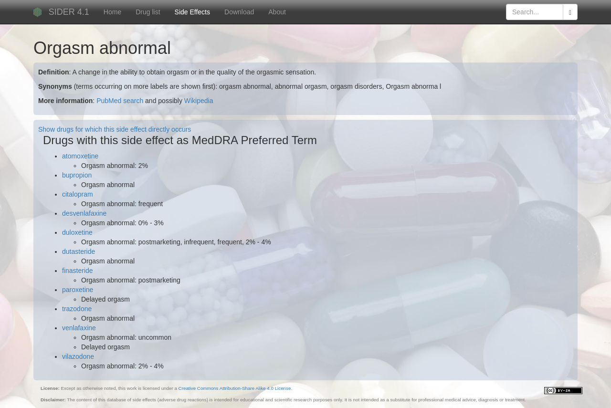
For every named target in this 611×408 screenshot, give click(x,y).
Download (239, 12)
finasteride (77, 270)
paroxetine (77, 289)
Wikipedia (198, 101)
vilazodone (78, 356)
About (277, 12)
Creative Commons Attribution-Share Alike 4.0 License (235, 388)
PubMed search (119, 101)
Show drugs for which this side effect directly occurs (114, 129)
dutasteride (78, 251)
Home (112, 12)
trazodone (77, 309)
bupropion (77, 175)
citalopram (77, 194)
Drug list (148, 12)
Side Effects (192, 12)
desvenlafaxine (84, 213)
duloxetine (77, 232)
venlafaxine (79, 328)
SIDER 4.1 (69, 12)
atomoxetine (80, 156)
